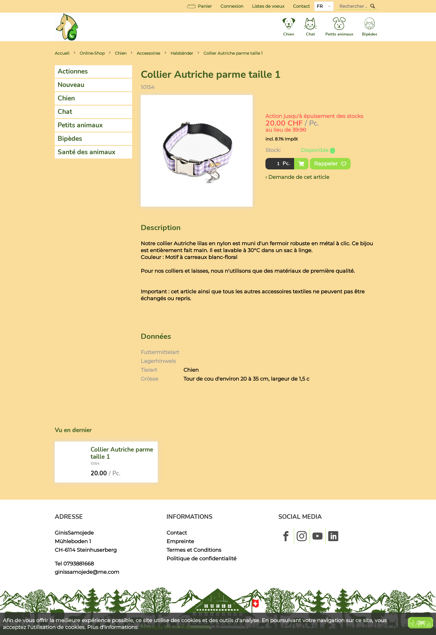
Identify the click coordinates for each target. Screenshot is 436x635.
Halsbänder (182, 53)
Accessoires (148, 53)
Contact (301, 6)
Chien (120, 53)
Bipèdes (70, 138)
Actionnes (73, 71)
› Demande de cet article (297, 177)
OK (421, 623)
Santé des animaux (87, 152)
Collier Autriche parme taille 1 (233, 53)
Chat (65, 111)
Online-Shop (92, 53)
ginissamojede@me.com (87, 572)
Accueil (62, 53)
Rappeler (330, 163)
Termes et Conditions (194, 550)
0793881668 (78, 564)
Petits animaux (80, 125)
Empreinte (180, 541)
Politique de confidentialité (201, 558)
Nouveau (71, 84)
